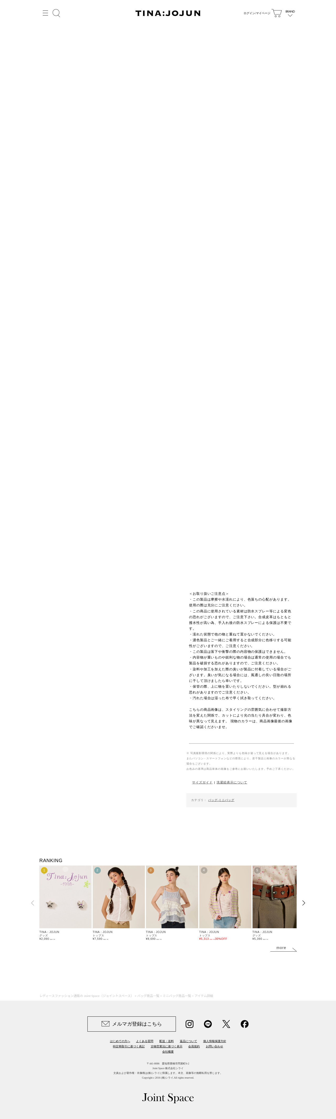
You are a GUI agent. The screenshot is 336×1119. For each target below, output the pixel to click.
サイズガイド (202, 782)
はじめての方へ (120, 1041)
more (281, 948)
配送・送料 (166, 1041)
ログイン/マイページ (255, 13)
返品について (188, 1041)
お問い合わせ (214, 1046)
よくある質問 (144, 1041)
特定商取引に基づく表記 (129, 1046)
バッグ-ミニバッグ (221, 800)
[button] (303, 903)
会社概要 (168, 1051)
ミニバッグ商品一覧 (177, 996)
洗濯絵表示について (232, 782)
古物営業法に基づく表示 (166, 1046)
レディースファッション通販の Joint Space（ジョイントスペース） (86, 996)
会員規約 (194, 1046)
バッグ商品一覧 (148, 996)
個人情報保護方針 (214, 1041)
